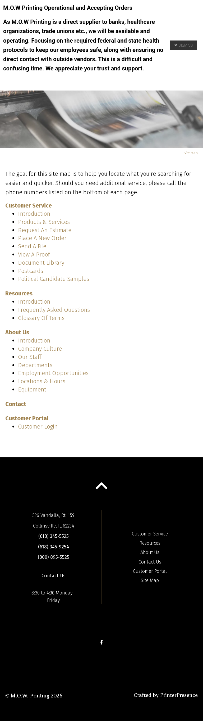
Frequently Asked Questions (54, 309)
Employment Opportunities (53, 373)
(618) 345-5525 (53, 536)
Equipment (32, 389)
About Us (17, 332)
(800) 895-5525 (53, 557)
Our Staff (29, 356)
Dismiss (183, 45)
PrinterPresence (179, 695)
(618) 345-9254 (53, 547)
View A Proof (34, 254)
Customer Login (38, 426)
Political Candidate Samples (53, 278)
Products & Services (44, 222)
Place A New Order (42, 238)
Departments (35, 365)
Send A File (32, 246)
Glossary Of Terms (41, 318)
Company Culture (40, 348)
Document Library (41, 262)
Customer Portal (26, 418)
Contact (15, 404)
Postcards (30, 270)
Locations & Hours (41, 381)
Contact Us (53, 576)
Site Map (150, 580)
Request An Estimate (44, 230)
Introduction (34, 213)
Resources (19, 293)
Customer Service (28, 205)
